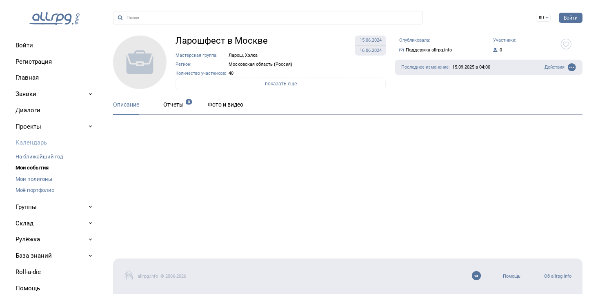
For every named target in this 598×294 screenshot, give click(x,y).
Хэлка (251, 55)
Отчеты (173, 104)
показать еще (281, 84)
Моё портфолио (35, 190)
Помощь (511, 276)
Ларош (236, 55)
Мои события (32, 168)
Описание (126, 104)
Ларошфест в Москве (222, 41)
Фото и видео (225, 104)
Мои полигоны (34, 179)
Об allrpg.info (557, 276)
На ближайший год (39, 157)
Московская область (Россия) (260, 64)
